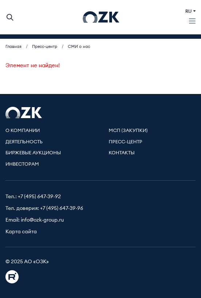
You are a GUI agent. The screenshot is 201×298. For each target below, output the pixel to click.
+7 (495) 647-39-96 (61, 208)
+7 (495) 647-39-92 (39, 196)
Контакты (122, 153)
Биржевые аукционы (33, 153)
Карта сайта (21, 231)
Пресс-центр (125, 142)
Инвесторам (22, 164)
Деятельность (24, 142)
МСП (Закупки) (128, 130)
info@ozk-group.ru (42, 220)
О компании (22, 130)
